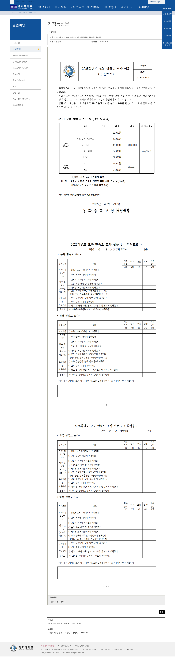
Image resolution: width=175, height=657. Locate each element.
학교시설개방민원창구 (21, 99)
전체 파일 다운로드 (58, 602)
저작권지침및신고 (64, 646)
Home (14, 13)
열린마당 (126, 7)
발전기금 (16, 93)
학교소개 (44, 7)
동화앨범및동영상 (20, 62)
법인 (14, 87)
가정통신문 (31, 13)
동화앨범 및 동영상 (167, 44)
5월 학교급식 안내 (54, 624)
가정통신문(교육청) (20, 55)
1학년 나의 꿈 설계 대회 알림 (58, 633)
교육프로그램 (77, 7)
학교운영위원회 (19, 80)
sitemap (30, 2)
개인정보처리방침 (47, 646)
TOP (167, 51)
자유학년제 (93, 7)
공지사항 (16, 43)
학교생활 (60, 7)
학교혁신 (110, 7)
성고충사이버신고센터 (21, 68)
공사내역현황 (18, 105)
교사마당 (143, 7)
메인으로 (167, 5)
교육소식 (16, 74)
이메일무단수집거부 (82, 646)
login (17, 2)
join (23, 2)
